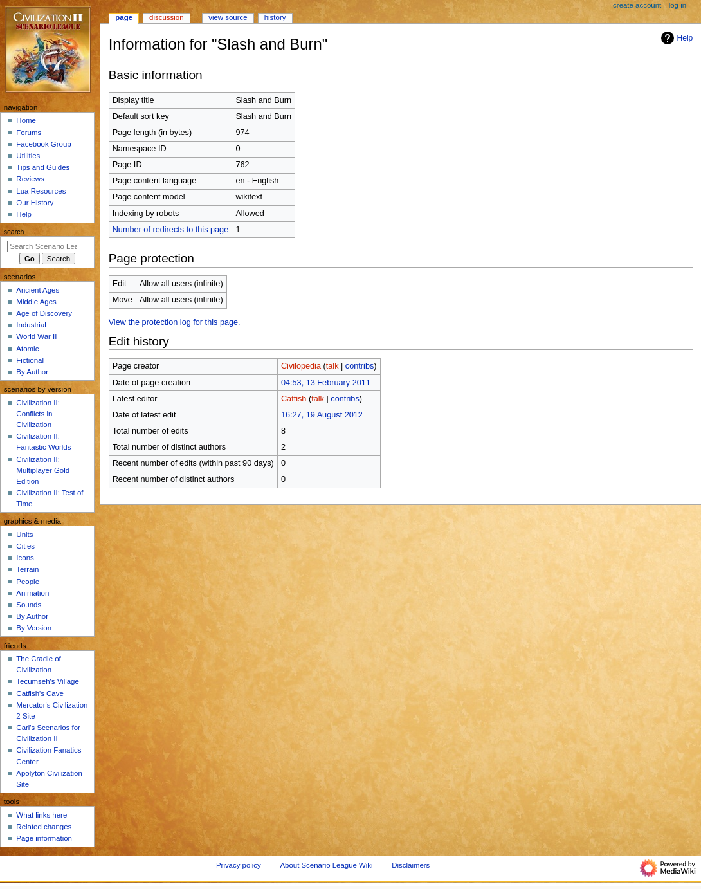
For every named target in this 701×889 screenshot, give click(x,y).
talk (332, 366)
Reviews (30, 179)
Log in (677, 5)
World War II (36, 336)
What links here (41, 815)
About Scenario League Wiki (326, 865)
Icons (24, 558)
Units (24, 534)
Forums (28, 132)
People (27, 581)
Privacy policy (238, 865)
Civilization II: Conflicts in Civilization (37, 413)
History (275, 17)
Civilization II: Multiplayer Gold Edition (42, 470)
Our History (34, 202)
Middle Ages (36, 302)
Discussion (166, 17)
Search (14, 231)
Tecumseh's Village (47, 681)
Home (26, 120)
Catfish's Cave (39, 693)
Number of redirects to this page (171, 229)
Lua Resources (41, 191)
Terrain (27, 569)
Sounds (28, 605)
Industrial (31, 325)
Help (675, 38)
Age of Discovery (44, 313)
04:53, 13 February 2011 (325, 382)
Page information (44, 838)
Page (123, 17)
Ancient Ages (37, 290)
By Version (33, 628)
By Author (32, 372)
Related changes (43, 826)
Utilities (28, 156)
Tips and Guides (42, 167)
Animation (32, 593)
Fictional (30, 360)
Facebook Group (43, 144)
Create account (637, 5)
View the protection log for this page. (175, 322)
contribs (359, 366)
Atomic (27, 349)
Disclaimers (411, 865)
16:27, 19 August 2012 (322, 414)
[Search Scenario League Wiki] (47, 246)
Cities (25, 546)
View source (227, 17)
